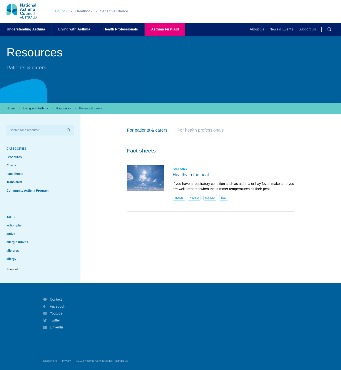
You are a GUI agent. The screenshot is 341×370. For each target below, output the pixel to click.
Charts (11, 165)
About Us (257, 29)
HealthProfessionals (121, 29)
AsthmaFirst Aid (165, 29)
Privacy (66, 360)
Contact (52, 299)
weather (194, 197)
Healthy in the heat (191, 174)
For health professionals (200, 130)
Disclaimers (50, 360)
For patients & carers (147, 130)
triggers (179, 197)
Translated (14, 182)
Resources (63, 108)
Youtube (52, 313)
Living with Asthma (35, 108)
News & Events (281, 29)
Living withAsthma (74, 29)
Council (61, 11)
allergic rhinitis (17, 242)
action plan (15, 225)
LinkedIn (53, 327)
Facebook (54, 306)
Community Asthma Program (27, 190)
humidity (210, 197)
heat (223, 197)
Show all (12, 269)
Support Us (307, 29)
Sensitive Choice (114, 11)
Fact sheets (15, 174)
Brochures (14, 157)
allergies (13, 250)
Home (11, 108)
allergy (11, 259)
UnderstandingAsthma (26, 29)
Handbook (83, 11)
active (11, 234)
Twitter (51, 320)
